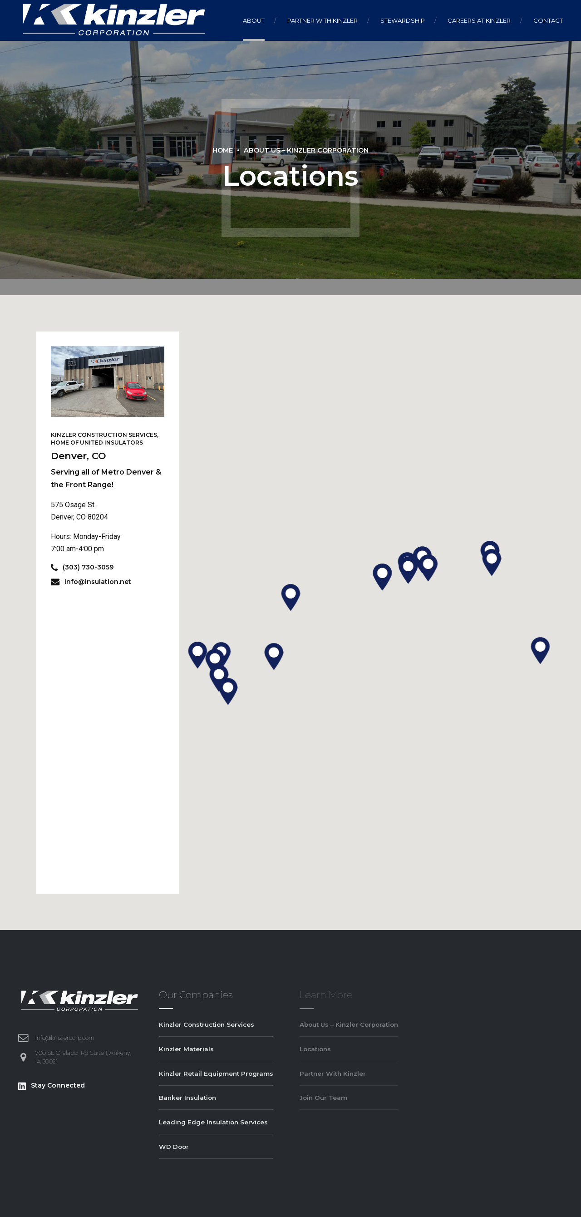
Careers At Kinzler (479, 20)
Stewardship (402, 20)
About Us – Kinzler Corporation (306, 150)
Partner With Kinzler (322, 20)
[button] (290, 598)
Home (222, 150)
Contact (548, 20)
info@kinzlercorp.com (64, 1037)
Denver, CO (78, 455)
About (254, 20)
